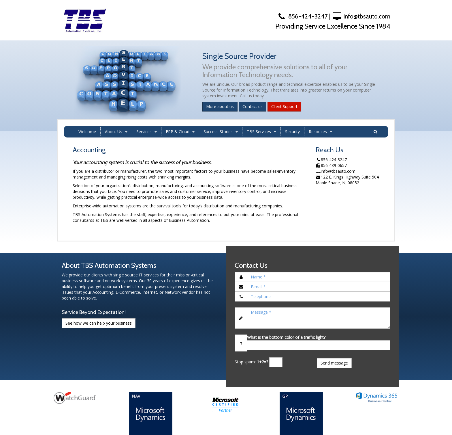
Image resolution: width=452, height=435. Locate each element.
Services (146, 131)
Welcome (87, 131)
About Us (116, 131)
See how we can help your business (98, 323)
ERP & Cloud (180, 131)
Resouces (320, 131)
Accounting (89, 150)
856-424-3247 (302, 16)
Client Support (284, 106)
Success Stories (221, 131)
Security (292, 131)
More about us (220, 106)
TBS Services (261, 131)
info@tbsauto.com (367, 16)
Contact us (252, 106)
